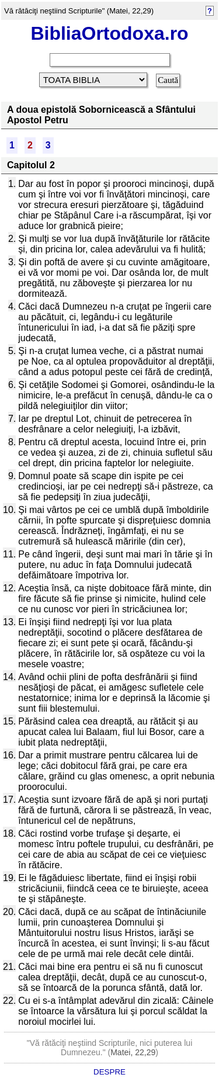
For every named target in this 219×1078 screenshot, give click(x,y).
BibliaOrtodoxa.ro (109, 33)
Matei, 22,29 (132, 1052)
